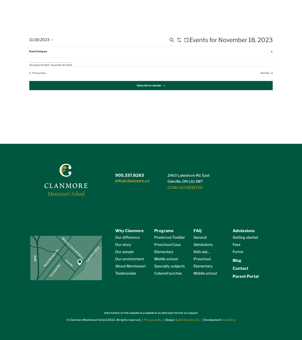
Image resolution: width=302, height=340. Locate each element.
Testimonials (125, 273)
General (200, 237)
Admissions (203, 244)
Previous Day (37, 73)
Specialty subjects (169, 266)
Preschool (202, 259)
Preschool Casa (167, 244)
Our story (123, 244)
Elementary (163, 252)
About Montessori (130, 266)
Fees (236, 244)
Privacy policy (153, 319)
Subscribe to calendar (149, 85)
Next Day (267, 73)
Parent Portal (246, 276)
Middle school (166, 259)
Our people (124, 252)
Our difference (127, 237)
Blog (237, 260)
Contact (240, 268)
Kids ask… (202, 252)
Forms (238, 252)
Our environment (129, 259)
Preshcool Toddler (169, 237)
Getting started (245, 237)
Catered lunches (168, 273)
